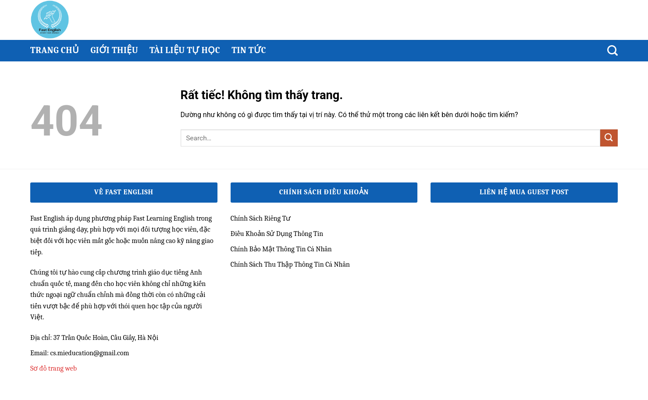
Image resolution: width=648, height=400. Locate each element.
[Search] (612, 50)
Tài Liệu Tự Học (185, 50)
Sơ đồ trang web (53, 368)
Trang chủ (54, 50)
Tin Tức (248, 50)
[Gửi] (609, 137)
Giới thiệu (114, 50)
